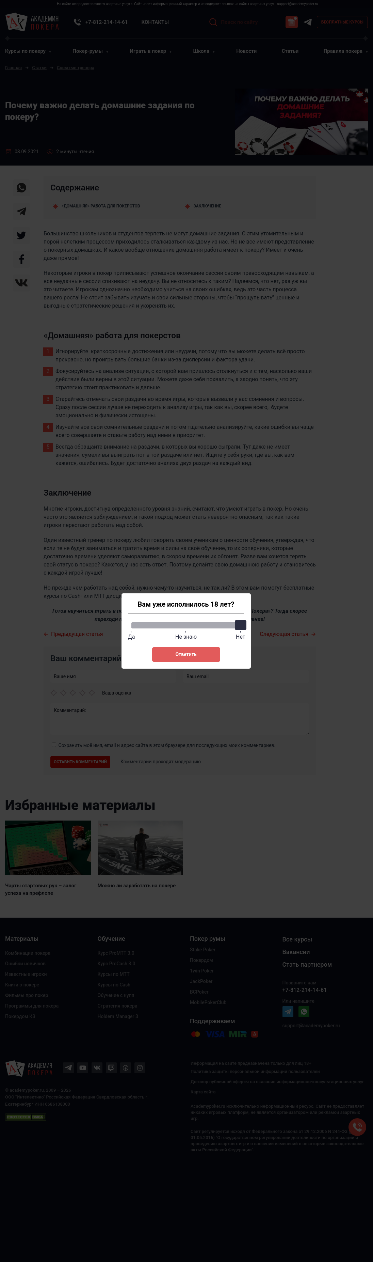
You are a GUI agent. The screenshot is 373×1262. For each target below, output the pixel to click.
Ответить (185, 654)
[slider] (240, 625)
